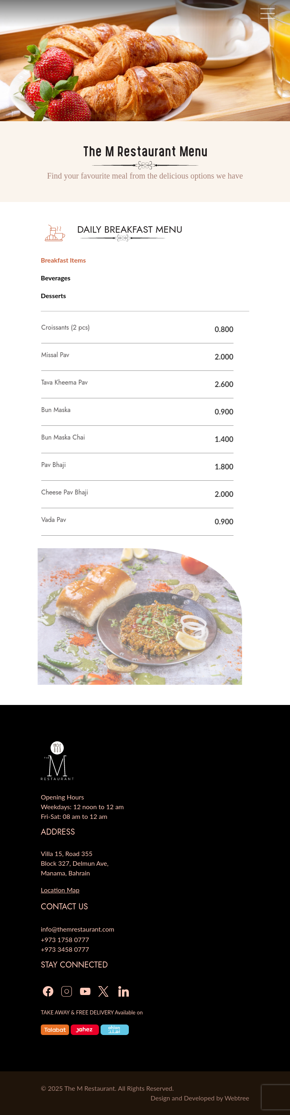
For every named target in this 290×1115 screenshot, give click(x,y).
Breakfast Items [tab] (63, 260)
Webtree (237, 1098)
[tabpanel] (138, 504)
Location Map (60, 890)
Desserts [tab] (53, 295)
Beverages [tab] (55, 278)
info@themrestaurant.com (77, 929)
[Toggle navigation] (267, 13)
